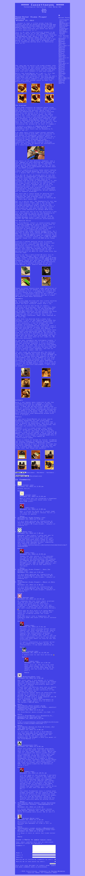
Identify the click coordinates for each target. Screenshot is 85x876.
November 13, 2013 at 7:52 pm (30, 572)
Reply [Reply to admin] (22, 516)
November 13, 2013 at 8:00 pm (33, 509)
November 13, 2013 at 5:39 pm (33, 496)
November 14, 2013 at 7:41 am (33, 626)
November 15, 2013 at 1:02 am (30, 806)
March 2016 (63, 45)
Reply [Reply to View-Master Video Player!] (20, 527)
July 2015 (62, 57)
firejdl (30, 651)
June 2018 (62, 37)
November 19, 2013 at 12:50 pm (35, 652)
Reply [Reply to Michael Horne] (20, 826)
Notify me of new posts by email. (30, 862)
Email (19, 856)
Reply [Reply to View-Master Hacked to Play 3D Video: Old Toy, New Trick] (20, 740)
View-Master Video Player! (29, 517)
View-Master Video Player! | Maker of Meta (36, 582)
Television (19, 473)
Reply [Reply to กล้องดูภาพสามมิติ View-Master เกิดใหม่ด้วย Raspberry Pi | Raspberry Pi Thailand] (20, 725)
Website (19, 858)
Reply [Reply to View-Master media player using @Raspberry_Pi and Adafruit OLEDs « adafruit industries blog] (20, 714)
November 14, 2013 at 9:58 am (30, 746)
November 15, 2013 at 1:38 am (30, 819)
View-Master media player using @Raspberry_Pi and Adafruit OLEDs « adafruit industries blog (37, 707)
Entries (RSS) (34, 873)
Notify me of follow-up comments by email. (35, 860)
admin (36, 839)
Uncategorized (36, 475)
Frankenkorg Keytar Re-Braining (63, 29)
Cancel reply (45, 839)
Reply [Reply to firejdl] (24, 656)
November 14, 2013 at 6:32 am (30, 709)
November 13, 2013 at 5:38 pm (30, 486)
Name (19, 854)
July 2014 (62, 63)
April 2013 (62, 77)
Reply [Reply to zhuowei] (20, 490)
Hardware (40, 472)
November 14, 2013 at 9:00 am (30, 729)
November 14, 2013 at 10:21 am (33, 772)
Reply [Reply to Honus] (20, 548)
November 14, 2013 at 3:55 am (30, 678)
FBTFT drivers (37, 136)
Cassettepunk (42, 5)
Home (44, 9)
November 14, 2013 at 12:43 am (31, 598)
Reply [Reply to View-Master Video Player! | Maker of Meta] (20, 593)
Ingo (26, 300)
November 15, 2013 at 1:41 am (30, 830)
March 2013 (63, 78)
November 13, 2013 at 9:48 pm (30, 584)
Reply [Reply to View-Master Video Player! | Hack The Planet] (20, 580)
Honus (25, 531)
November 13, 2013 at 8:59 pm (33, 554)
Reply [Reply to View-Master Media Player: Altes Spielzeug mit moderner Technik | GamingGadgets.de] (20, 813)
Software (50, 472)
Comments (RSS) (50, 873)
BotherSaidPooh (29, 676)
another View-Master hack (33, 119)
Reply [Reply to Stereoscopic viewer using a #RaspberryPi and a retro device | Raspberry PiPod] (20, 836)
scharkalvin (28, 745)
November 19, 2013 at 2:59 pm (37, 662)
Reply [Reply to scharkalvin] (20, 767)
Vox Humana (63, 31)
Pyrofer (26, 597)
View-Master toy (24, 36)
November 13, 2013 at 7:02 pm (30, 518)
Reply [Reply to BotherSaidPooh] (20, 704)
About (44, 10)
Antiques (31, 472)
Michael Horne (28, 818)
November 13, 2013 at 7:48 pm (30, 533)
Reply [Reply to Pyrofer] (20, 621)
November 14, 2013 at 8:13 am (30, 718)
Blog (44, 12)
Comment (20, 845)
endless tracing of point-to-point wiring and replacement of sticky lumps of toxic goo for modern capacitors (35, 26)
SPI (35, 199)
